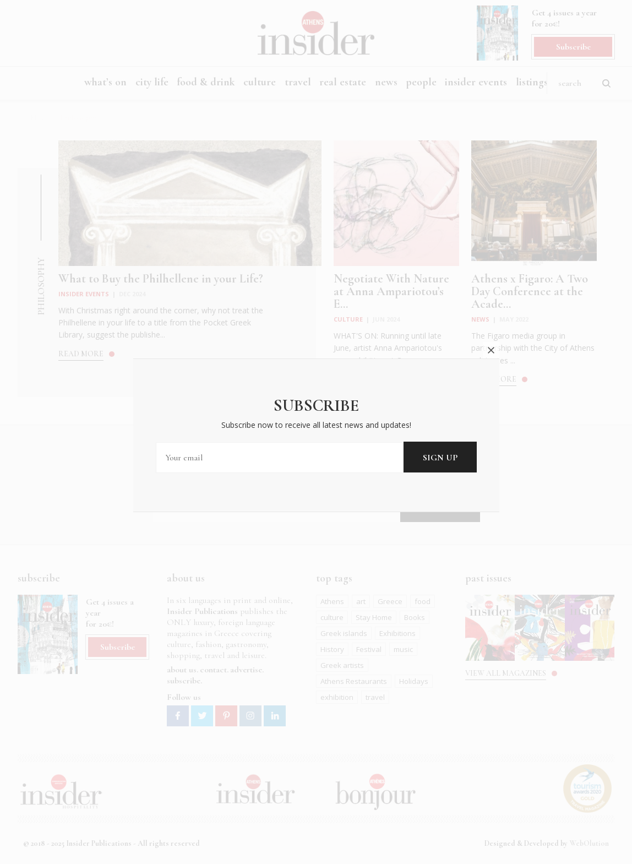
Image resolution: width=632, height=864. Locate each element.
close (491, 343)
